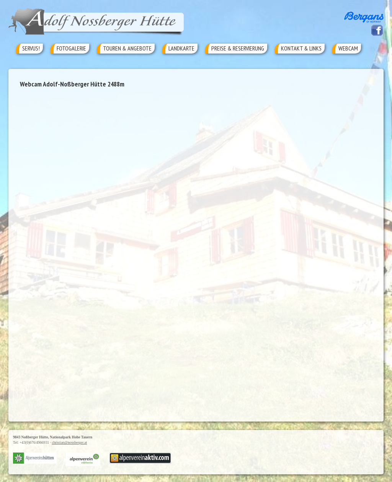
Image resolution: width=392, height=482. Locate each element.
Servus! (31, 48)
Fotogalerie (71, 48)
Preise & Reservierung (237, 48)
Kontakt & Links (301, 48)
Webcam (348, 48)
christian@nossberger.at (69, 442)
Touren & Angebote (127, 48)
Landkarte (181, 48)
